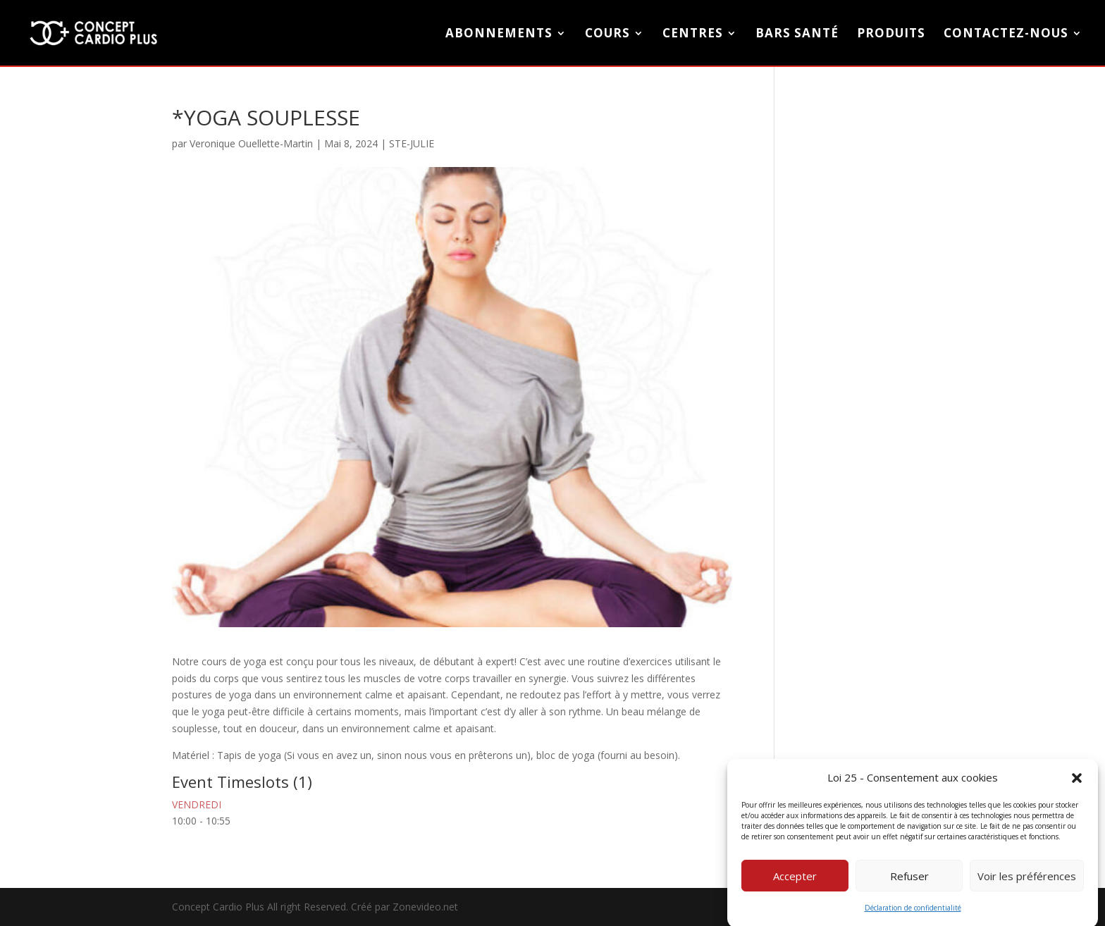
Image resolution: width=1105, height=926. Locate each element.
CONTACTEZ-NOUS (1006, 34)
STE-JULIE (411, 143)
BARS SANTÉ (797, 34)
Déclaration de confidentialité (913, 916)
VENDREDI (196, 804)
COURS (607, 34)
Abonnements (498, 34)
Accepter (795, 884)
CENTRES (692, 34)
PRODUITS (891, 34)
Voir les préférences (1026, 884)
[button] (1077, 786)
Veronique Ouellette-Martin (251, 143)
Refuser (909, 884)
